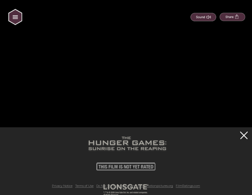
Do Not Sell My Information (115, 185)
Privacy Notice (62, 185)
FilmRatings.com (188, 185)
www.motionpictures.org (155, 185)
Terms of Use (84, 185)
